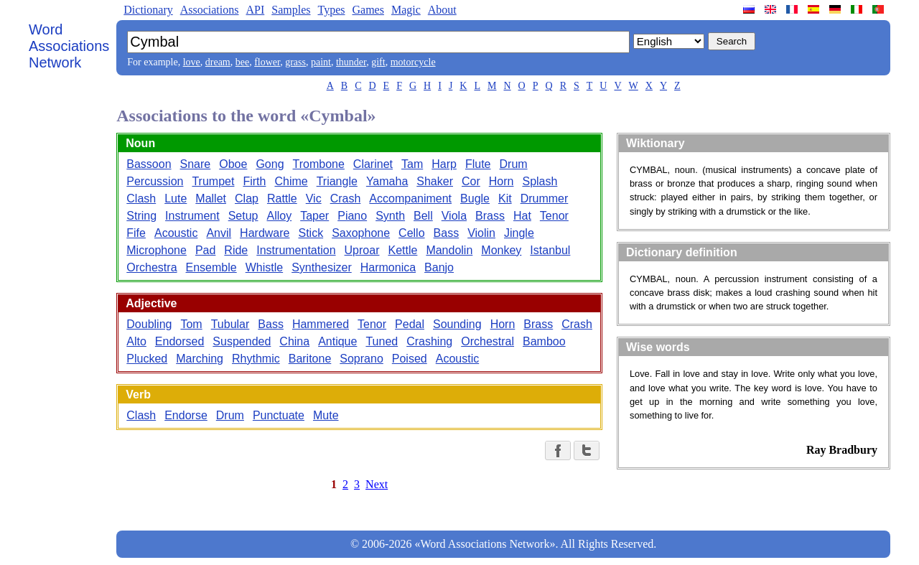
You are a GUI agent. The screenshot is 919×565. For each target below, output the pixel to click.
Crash (345, 198)
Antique (337, 341)
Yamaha (387, 181)
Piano (352, 216)
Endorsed (180, 341)
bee (242, 62)
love (191, 62)
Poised (409, 358)
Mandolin (449, 250)
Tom (191, 324)
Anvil (218, 233)
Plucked (146, 358)
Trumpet (213, 181)
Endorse (185, 415)
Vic (314, 198)
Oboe (233, 164)
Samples (290, 10)
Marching (199, 358)
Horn (501, 181)
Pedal (409, 324)
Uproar (362, 250)
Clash (141, 198)
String (141, 216)
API (255, 10)
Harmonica (388, 267)
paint (321, 62)
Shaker (434, 181)
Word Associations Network (69, 46)
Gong (270, 164)
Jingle (519, 233)
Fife (136, 233)
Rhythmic (256, 358)
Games (367, 10)
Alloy (278, 216)
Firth (254, 181)
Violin (481, 233)
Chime (290, 181)
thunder (351, 62)
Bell (423, 216)
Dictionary (147, 10)
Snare (195, 164)
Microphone (156, 250)
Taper (314, 216)
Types (331, 10)
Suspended (242, 341)
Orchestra (151, 267)
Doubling (149, 324)
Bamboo (544, 341)
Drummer (545, 198)
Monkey (501, 250)
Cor (471, 181)
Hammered (320, 324)
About (442, 10)
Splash (539, 181)
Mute (326, 415)
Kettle (402, 250)
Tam (412, 164)
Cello (411, 233)
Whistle (264, 267)
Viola (454, 216)
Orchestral (487, 341)
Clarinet (373, 164)
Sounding (457, 324)
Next (376, 484)
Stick (310, 233)
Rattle (282, 198)
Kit (505, 198)
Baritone (310, 358)
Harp (444, 164)
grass (295, 62)
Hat (522, 216)
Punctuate (278, 415)
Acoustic (175, 233)
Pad (205, 250)
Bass (447, 233)
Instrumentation (295, 250)
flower (267, 62)
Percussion (154, 181)
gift (378, 62)
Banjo (439, 267)
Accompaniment (410, 198)
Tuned (381, 341)
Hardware (264, 233)
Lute (175, 198)
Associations (209, 10)
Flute (478, 164)
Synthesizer (321, 267)
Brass (490, 216)
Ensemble (211, 267)
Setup (243, 216)
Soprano (361, 358)
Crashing (429, 341)
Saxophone (361, 233)
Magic (406, 10)
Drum (514, 164)
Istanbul (550, 250)
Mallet (210, 198)
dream (217, 62)
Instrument (192, 216)
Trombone (319, 164)
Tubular (230, 324)
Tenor (554, 216)
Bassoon (148, 164)
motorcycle (413, 62)
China (294, 341)
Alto (136, 341)
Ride (236, 250)
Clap (246, 198)
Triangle (337, 181)
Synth (390, 216)
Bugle (475, 198)
